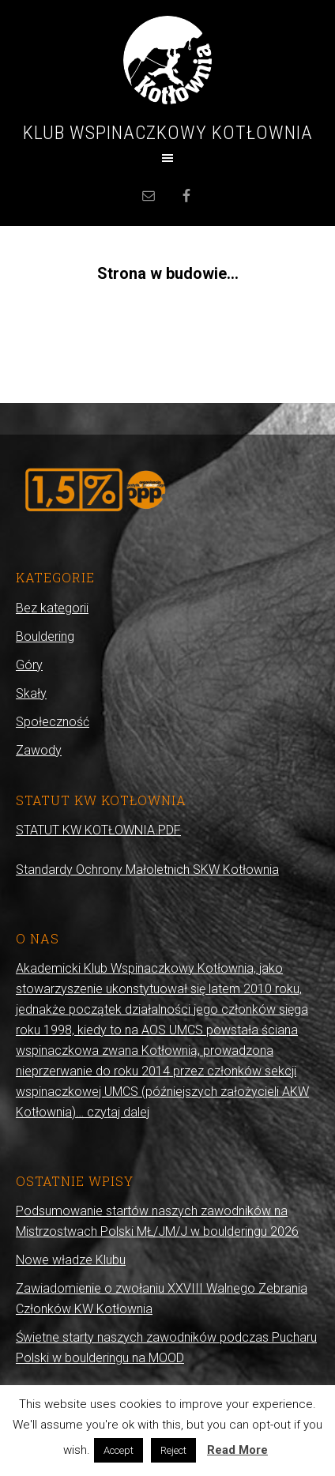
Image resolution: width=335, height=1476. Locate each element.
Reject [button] (173, 1450)
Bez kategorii (52, 608)
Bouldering (45, 636)
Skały (31, 693)
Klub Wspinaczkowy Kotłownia (168, 133)
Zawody (39, 750)
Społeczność (52, 721)
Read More (237, 1450)
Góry (29, 664)
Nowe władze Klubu (71, 1259)
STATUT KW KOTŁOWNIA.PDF (98, 830)
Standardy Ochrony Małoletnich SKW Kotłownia (147, 869)
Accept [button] (119, 1450)
